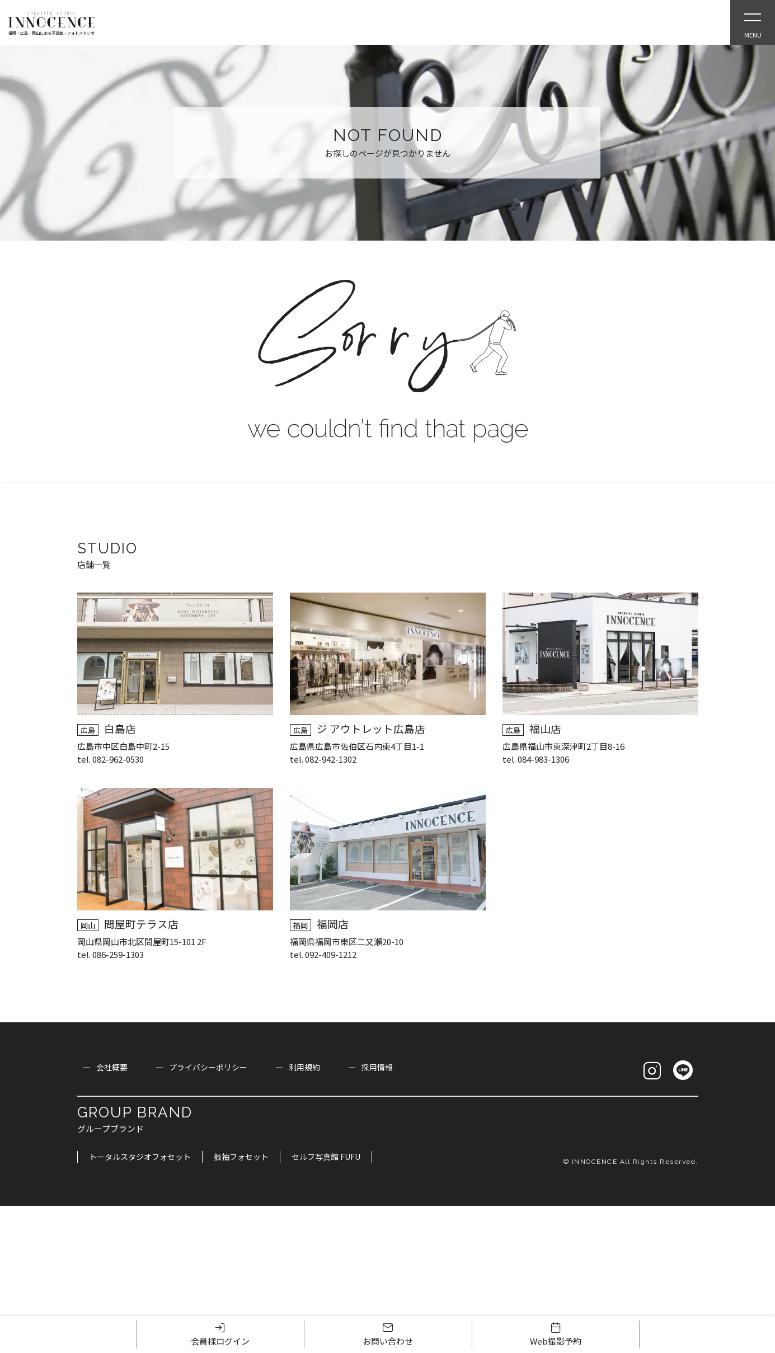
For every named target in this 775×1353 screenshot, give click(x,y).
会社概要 (112, 1067)
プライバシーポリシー (208, 1067)
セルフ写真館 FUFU (326, 1156)
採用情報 (377, 1067)
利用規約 (304, 1067)
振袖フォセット (241, 1156)
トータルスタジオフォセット (140, 1156)
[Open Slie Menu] (752, 22)
